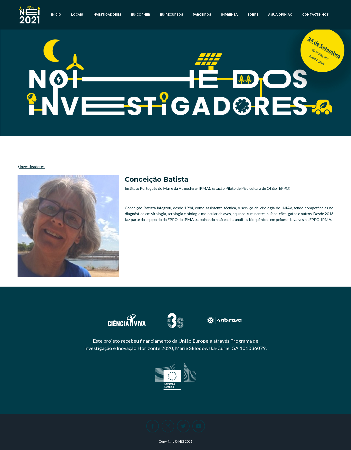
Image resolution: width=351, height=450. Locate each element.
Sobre (252, 14)
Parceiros (202, 14)
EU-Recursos (171, 14)
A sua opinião (280, 14)
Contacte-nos (315, 14)
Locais (77, 14)
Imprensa (229, 14)
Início (56, 14)
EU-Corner (140, 14)
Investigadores (107, 14)
